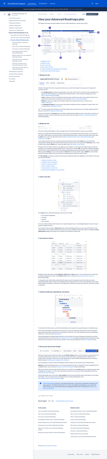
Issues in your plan (46, 65)
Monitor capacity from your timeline (66, 338)
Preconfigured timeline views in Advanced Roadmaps (78, 137)
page (46, 372)
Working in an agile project (15, 28)
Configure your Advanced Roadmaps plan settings (82, 422)
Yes (49, 401)
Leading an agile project (15, 25)
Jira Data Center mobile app (16, 74)
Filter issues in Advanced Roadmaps (21, 46)
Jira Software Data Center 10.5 (19, 13)
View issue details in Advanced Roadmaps (48, 411)
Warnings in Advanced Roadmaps (64, 366)
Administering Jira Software (16, 71)
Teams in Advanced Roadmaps (79, 99)
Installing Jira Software (15, 23)
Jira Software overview (14, 18)
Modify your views (42, 138)
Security (87, 454)
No (52, 401)
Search (92, 3)
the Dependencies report (55, 106)
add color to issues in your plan (49, 164)
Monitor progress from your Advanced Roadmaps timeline (52, 422)
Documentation (32, 3)
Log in (96, 3)
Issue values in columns (47, 67)
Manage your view (45, 61)
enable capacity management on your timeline (52, 170)
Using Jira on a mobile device (16, 30)
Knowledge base (43, 3)
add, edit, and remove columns (85, 276)
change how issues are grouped (49, 162)
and (49, 168)
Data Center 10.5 (92, 14)
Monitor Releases (88, 339)
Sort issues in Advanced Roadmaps (21, 49)
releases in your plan (46, 102)
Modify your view (45, 63)
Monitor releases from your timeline (79, 433)
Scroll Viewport (53, 445)
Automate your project (14, 76)
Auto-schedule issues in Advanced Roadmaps (49, 378)
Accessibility (12, 78)
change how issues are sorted (48, 160)
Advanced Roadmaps (48, 383)
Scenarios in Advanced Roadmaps (87, 115)
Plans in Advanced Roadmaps (48, 95)
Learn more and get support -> (76, 9)
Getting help (12, 81)
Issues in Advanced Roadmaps (78, 419)
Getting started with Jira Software (17, 20)
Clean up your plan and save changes (50, 71)
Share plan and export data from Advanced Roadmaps (51, 432)
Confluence (45, 445)
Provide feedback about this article (64, 401)
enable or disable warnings (48, 166)
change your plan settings (56, 110)
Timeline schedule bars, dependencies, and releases (54, 69)
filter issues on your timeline (78, 144)
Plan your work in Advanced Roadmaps (20, 37)
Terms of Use (79, 454)
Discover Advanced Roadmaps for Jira (18, 32)
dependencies (57, 333)
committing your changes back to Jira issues (58, 360)
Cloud (84, 14)
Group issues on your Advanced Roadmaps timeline (51, 425)
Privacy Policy (70, 454)
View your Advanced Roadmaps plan (20, 40)
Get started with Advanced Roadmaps (20, 35)
